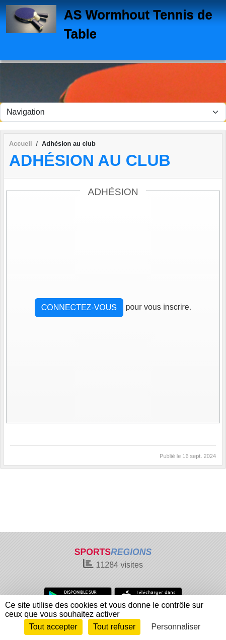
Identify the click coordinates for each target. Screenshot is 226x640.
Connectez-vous (79, 307)
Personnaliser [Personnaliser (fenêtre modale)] (176, 626)
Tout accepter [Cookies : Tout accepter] (53, 626)
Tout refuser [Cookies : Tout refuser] (114, 626)
